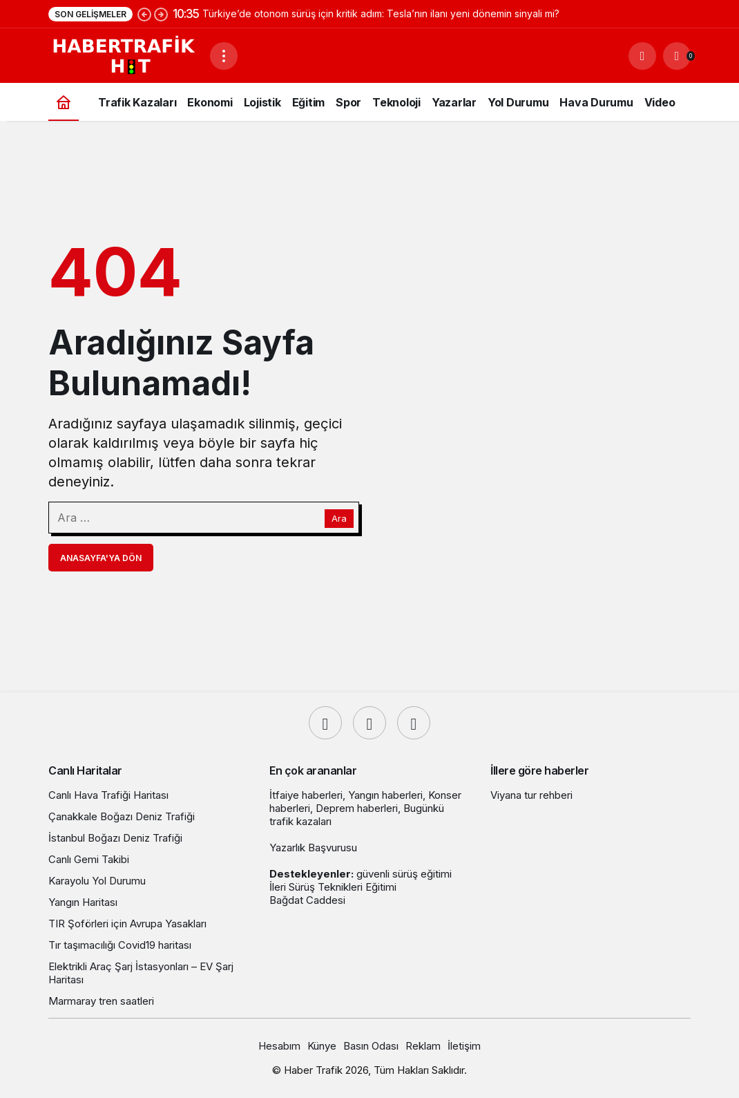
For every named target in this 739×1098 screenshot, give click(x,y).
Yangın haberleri (385, 795)
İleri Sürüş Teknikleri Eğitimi (332, 886)
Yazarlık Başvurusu (313, 847)
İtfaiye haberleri (306, 795)
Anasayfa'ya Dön (101, 558)
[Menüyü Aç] (224, 56)
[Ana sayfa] (63, 102)
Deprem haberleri (357, 808)
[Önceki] (144, 14)
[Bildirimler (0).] (677, 56)
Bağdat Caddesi (307, 900)
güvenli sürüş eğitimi (404, 873)
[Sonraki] (161, 14)
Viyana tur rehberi (531, 795)
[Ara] (642, 56)
